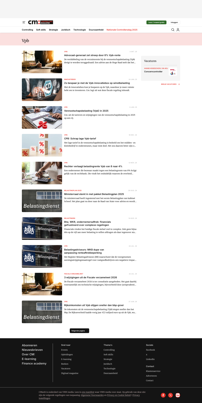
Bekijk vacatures (170, 84)
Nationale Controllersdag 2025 (122, 29)
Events (64, 350)
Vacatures (65, 368)
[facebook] (163, 395)
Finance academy (34, 363)
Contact (149, 380)
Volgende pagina (78, 331)
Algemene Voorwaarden (92, 395)
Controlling (27, 29)
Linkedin (150, 359)
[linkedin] (177, 395)
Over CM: (28, 354)
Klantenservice (153, 371)
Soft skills (41, 29)
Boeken (64, 364)
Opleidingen (67, 354)
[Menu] (24, 22)
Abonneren (29, 345)
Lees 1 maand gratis (156, 22)
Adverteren (151, 376)
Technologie (79, 29)
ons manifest (88, 392)
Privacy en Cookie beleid (119, 395)
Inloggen (174, 22)
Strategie (53, 29)
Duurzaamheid (96, 29)
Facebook (150, 350)
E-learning (29, 359)
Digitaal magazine (69, 373)
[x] (170, 395)
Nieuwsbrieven (32, 349)
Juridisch (65, 29)
